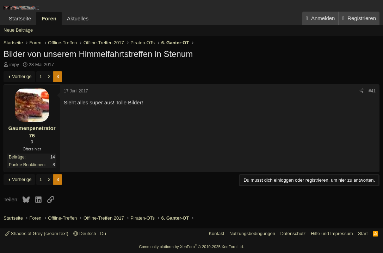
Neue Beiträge (18, 30)
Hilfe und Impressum (332, 233)
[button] (94, 18)
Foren (49, 18)
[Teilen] (361, 91)
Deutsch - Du (89, 233)
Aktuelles (77, 18)
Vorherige (22, 76)
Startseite (20, 18)
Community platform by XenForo (191, 247)
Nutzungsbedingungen (252, 233)
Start (362, 233)
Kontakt (216, 233)
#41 (372, 91)
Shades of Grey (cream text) (36, 233)
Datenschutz (293, 233)
